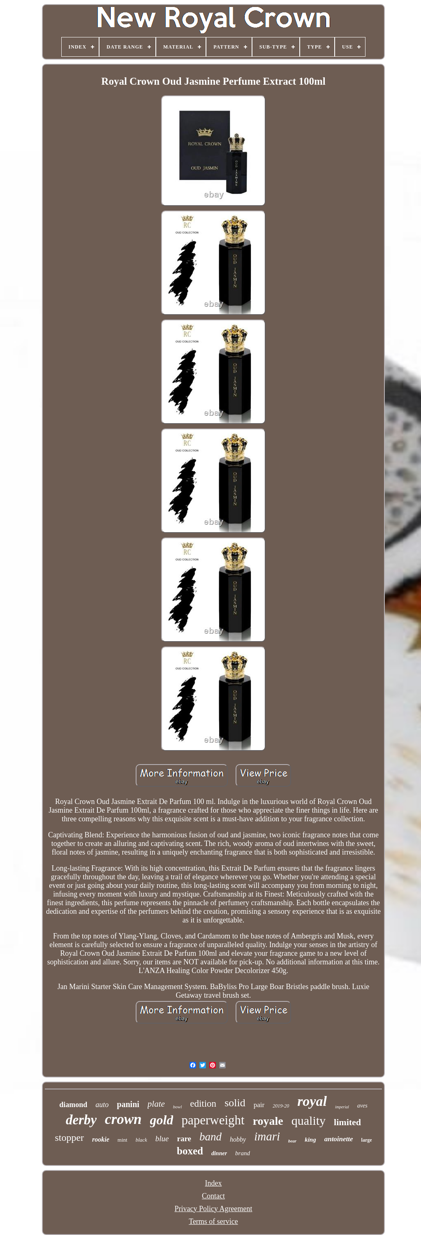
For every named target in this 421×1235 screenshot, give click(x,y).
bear (292, 1140)
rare (184, 1138)
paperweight (212, 1120)
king (310, 1139)
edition (203, 1103)
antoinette (338, 1139)
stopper (69, 1137)
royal (312, 1101)
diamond (73, 1105)
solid (234, 1103)
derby (81, 1119)
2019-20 (281, 1106)
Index (213, 1183)
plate (156, 1104)
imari (267, 1136)
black (141, 1140)
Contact (213, 1196)
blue (162, 1138)
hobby (238, 1139)
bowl (177, 1106)
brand (242, 1153)
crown (123, 1119)
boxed (190, 1150)
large (366, 1140)
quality (308, 1120)
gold (161, 1119)
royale (268, 1121)
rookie (100, 1139)
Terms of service (213, 1221)
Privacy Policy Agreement (213, 1209)
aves (362, 1106)
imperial (342, 1107)
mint (122, 1140)
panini (128, 1104)
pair (259, 1105)
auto (102, 1105)
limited (347, 1122)
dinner (219, 1153)
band (210, 1137)
